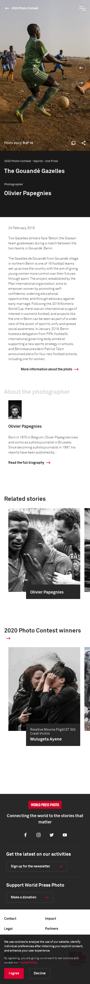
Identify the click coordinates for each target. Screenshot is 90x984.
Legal (8, 928)
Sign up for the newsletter (30, 866)
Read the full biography (26, 462)
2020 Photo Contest (24, 8)
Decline (40, 973)
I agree (14, 973)
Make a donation (23, 897)
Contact (10, 918)
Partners (51, 928)
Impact (50, 918)
